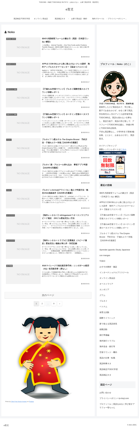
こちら (123, 149)
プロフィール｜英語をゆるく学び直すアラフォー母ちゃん (117, 406)
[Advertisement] (117, 42)
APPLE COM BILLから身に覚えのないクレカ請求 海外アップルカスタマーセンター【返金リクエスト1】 (117, 205)
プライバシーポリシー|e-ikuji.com (114, 398)
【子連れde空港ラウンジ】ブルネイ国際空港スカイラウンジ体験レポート (117, 217)
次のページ (48, 295)
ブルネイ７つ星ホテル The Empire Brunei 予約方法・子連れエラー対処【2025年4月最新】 (115, 237)
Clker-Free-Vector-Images (19, 401)
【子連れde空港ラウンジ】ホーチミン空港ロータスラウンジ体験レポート (117, 226)
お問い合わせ (105, 393)
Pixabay (31, 401)
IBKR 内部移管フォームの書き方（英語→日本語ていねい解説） (116, 195)
